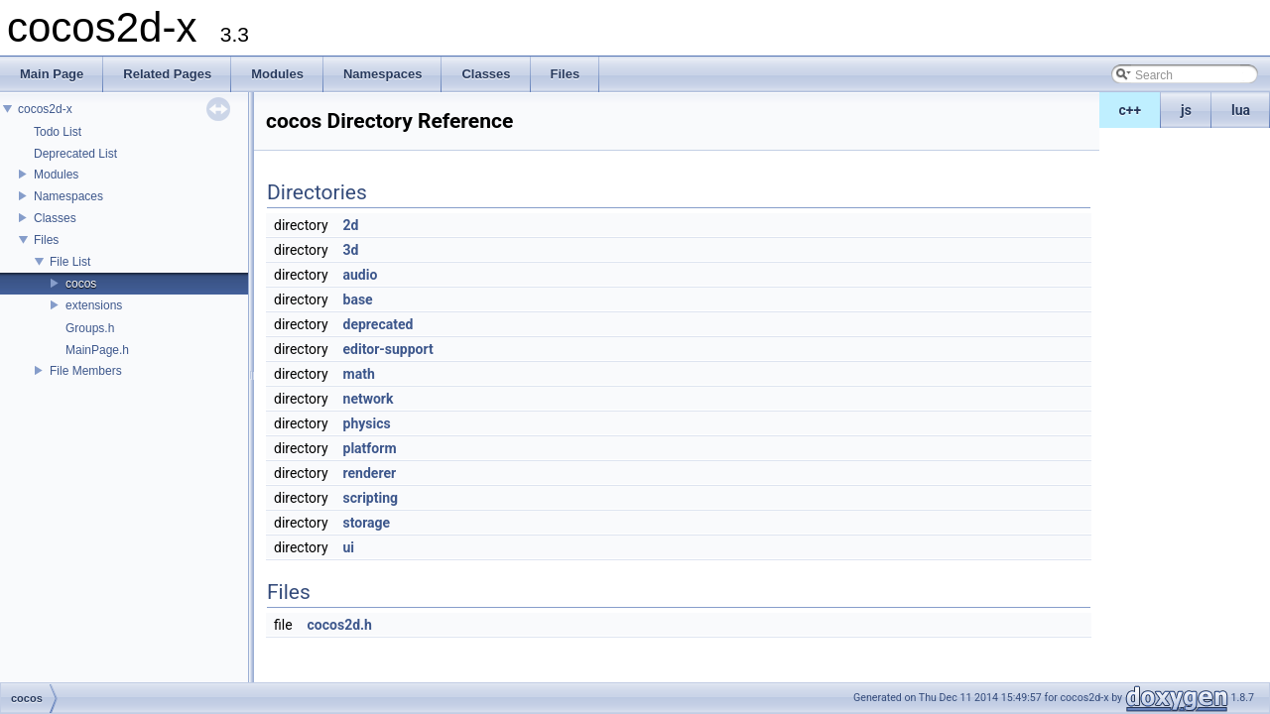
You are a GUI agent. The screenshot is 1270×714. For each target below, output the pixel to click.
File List (70, 262)
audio (360, 275)
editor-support (388, 349)
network (368, 399)
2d (351, 225)
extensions (93, 305)
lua (1240, 110)
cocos (80, 284)
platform (370, 448)
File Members (86, 371)
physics (367, 423)
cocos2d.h (340, 625)
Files (46, 240)
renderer (370, 473)
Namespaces (68, 196)
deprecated (378, 324)
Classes (55, 218)
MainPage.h (97, 350)
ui (349, 547)
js (1186, 110)
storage (367, 523)
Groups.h (89, 328)
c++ (1130, 110)
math (359, 374)
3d (351, 250)
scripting (370, 498)
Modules (56, 174)
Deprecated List (75, 154)
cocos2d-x (45, 109)
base (358, 299)
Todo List (57, 132)
